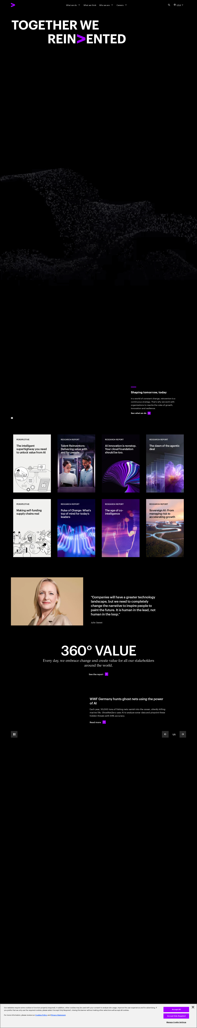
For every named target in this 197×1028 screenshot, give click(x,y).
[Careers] (122, 5)
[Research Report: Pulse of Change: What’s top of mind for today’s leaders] (76, 528)
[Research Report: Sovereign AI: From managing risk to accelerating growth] (165, 528)
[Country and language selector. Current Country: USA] (179, 5)
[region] (98, 1016)
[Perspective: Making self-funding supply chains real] (32, 528)
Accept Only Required (176, 1016)
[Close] (193, 1007)
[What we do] (73, 5)
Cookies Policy (41, 1015)
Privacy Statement (58, 1015)
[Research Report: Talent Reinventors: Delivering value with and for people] (76, 463)
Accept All (176, 1009)
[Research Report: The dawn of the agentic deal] (165, 463)
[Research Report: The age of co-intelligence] (120, 528)
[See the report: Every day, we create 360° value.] (98, 674)
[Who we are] (106, 5)
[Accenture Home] (19, 5)
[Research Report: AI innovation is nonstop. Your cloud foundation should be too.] (120, 463)
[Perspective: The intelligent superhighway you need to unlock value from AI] (32, 463)
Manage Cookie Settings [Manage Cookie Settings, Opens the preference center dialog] (176, 1022)
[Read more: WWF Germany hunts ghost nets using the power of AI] (98, 722)
